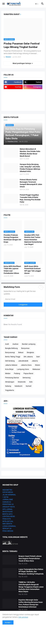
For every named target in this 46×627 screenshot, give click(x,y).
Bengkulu (30, 352)
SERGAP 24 (6, 528)
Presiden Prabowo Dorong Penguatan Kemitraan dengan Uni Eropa (12, 238)
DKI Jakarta (28, 357)
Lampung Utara (23, 369)
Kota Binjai (9, 369)
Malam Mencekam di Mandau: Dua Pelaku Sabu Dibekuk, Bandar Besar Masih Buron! (30, 152)
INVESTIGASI (7, 512)
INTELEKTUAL (7, 521)
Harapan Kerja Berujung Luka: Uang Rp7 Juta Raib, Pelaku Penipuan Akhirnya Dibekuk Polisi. (30, 167)
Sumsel (28, 386)
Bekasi (20, 352)
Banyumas (25, 348)
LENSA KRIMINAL (9, 526)
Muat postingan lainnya (22, 63)
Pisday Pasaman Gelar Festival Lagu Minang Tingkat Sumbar (22, 45)
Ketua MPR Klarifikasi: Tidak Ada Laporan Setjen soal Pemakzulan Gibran (12, 269)
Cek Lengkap (23, 617)
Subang (8, 386)
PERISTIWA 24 (7, 504)
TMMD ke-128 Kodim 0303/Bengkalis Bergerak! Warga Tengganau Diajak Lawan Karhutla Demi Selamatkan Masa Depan (31, 587)
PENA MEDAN (7, 531)
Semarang (26, 378)
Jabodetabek (23, 361)
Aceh (7, 344)
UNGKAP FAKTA (8, 507)
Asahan (15, 344)
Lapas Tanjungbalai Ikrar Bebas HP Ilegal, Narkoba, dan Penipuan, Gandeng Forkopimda (31, 571)
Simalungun (9, 382)
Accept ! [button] (8, 622)
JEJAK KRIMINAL (9, 495)
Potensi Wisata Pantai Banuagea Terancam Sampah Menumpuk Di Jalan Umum (31, 183)
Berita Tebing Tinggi (12, 357)
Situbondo (22, 382)
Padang (17, 373)
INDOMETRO (7, 490)
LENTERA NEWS (8, 516)
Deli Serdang (10, 361)
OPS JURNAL (7, 509)
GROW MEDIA (7, 492)
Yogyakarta (9, 390)
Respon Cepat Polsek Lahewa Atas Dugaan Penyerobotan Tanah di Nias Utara (30, 558)
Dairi (38, 357)
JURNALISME (7, 499)
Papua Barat (28, 373)
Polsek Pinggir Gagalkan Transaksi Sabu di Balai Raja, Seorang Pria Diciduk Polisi (30, 198)
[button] (3, 4)
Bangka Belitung (11, 348)
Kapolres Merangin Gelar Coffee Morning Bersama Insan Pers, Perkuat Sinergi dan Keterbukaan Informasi (31, 603)
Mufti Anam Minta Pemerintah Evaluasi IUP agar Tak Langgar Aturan (32, 269)
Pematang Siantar (12, 378)
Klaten (37, 365)
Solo (31, 382)
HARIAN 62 (6, 502)
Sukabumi (18, 386)
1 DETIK (5, 497)
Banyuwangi (10, 352)
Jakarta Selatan (11, 365)
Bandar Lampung (28, 344)
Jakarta (35, 361)
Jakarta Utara (26, 365)
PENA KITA (6, 519)
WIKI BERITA (7, 524)
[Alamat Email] (23, 299)
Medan (7, 373)
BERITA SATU (7, 514)
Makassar (36, 369)
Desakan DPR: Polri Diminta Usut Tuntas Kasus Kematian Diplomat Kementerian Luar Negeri (33, 239)
